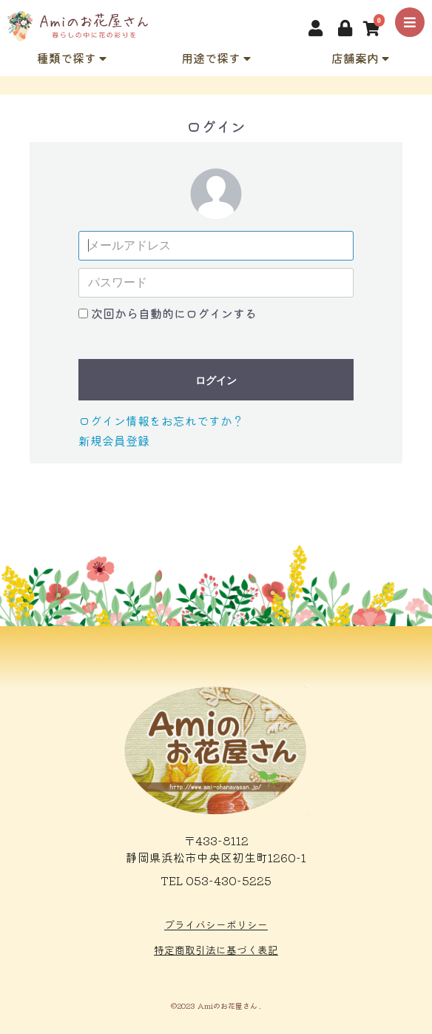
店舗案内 (360, 58)
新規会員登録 (113, 440)
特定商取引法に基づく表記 (216, 949)
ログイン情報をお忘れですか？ (161, 420)
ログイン (216, 380)
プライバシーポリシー (216, 924)
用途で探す (216, 58)
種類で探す (72, 58)
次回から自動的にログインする (174, 313)
